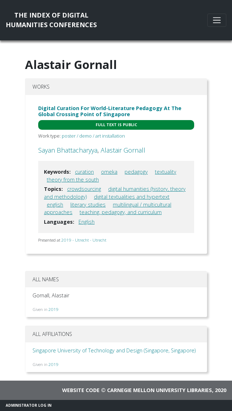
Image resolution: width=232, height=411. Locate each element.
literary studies (88, 204)
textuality (165, 171)
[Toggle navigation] (216, 20)
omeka (109, 171)
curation (84, 171)
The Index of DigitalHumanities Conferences (51, 20)
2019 (54, 309)
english (55, 204)
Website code (81, 390)
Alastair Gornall (123, 150)
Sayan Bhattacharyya (67, 150)
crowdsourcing (84, 188)
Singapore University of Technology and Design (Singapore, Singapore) (114, 350)
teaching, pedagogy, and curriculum (121, 212)
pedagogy (136, 171)
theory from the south (73, 179)
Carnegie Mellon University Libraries (159, 390)
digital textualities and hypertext (132, 196)
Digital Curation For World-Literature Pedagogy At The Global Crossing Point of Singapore (109, 111)
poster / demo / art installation (93, 136)
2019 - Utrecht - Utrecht (83, 240)
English (87, 221)
